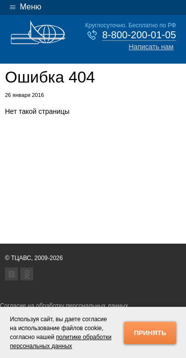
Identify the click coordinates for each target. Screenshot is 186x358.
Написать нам (151, 47)
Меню (30, 6)
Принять (150, 333)
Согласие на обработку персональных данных (64, 305)
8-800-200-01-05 (139, 34)
